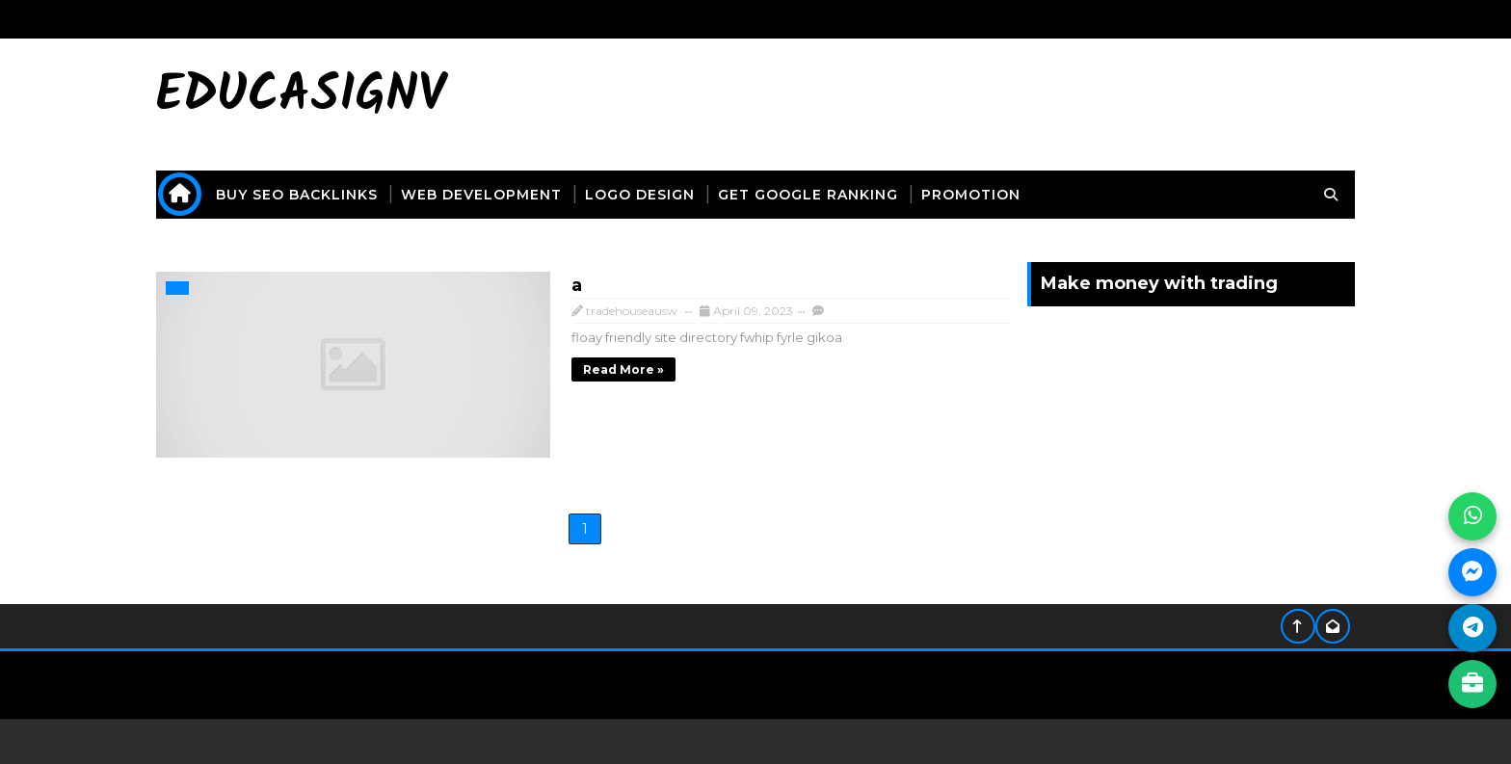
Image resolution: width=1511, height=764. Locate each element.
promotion (1006, 194)
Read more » (523, 366)
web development (517, 194)
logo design (675, 194)
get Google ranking (844, 194)
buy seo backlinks (332, 194)
